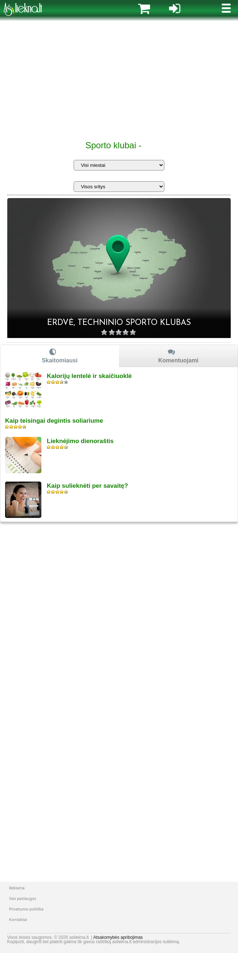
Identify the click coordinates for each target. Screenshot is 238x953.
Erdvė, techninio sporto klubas (119, 323)
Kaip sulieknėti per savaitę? (87, 485)
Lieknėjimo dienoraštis (80, 441)
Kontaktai (18, 919)
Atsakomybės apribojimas (118, 937)
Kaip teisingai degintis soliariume (54, 420)
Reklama (17, 887)
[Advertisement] (119, 80)
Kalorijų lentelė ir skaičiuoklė (89, 376)
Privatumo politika (26, 909)
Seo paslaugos (22, 898)
